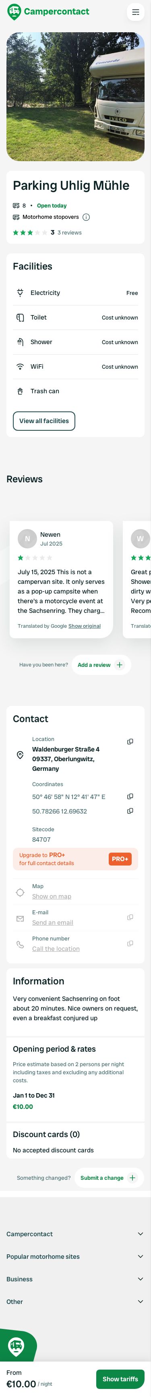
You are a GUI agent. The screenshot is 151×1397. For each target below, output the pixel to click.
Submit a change (109, 1177)
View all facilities (44, 421)
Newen (50, 534)
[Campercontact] (48, 12)
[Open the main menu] (136, 12)
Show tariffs (120, 1379)
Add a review (101, 664)
